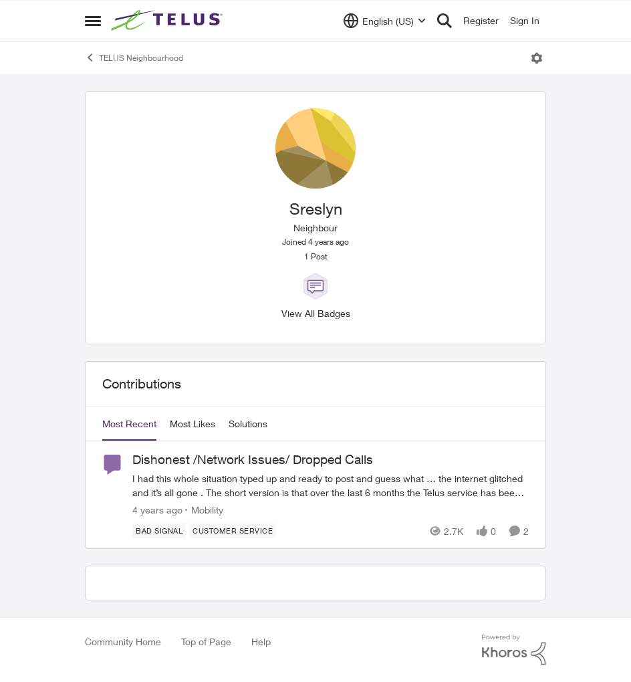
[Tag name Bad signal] (159, 531)
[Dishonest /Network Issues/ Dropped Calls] (330, 485)
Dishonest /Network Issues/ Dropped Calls (252, 459)
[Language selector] (385, 20)
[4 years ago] (157, 510)
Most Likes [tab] (192, 423)
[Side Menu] (93, 21)
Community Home (123, 641)
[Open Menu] (536, 58)
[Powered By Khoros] (514, 650)
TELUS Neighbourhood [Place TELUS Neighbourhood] (134, 57)
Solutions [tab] (248, 423)
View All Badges (315, 313)
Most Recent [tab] (129, 423)
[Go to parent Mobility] (204, 510)
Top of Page (206, 641)
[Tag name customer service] (232, 531)
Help (261, 641)
